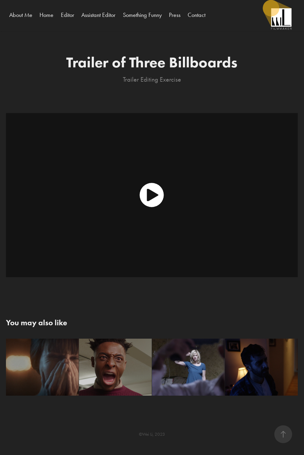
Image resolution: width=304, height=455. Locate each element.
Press (174, 14)
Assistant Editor (98, 14)
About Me (20, 14)
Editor (67, 14)
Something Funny (142, 14)
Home (46, 14)
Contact (196, 14)
